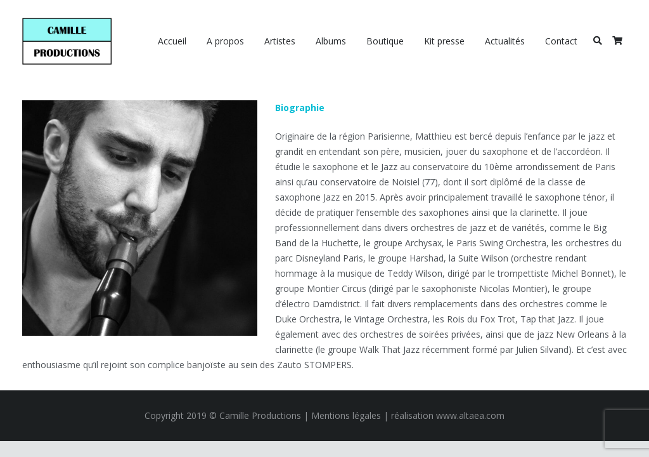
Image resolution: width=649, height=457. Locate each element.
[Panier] (617, 41)
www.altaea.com (470, 415)
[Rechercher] (597, 41)
